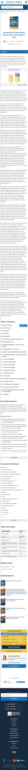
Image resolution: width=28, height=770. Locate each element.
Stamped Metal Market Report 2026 (13, 580)
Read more (14, 457)
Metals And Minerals (7, 569)
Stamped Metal (5, 566)
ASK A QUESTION (14, 666)
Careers (14, 723)
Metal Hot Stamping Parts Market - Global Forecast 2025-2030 (15, 600)
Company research (14, 733)
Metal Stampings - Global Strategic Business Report (15, 609)
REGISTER (14, 699)
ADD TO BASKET (14, 647)
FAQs (14, 745)
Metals (13, 566)
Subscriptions (14, 737)
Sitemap (6, 764)
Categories (14, 731)
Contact (14, 743)
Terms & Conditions (19, 764)
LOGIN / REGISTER (14, 747)
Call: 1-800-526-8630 (14, 662)
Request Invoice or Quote (14, 651)
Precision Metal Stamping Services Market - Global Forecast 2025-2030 (15, 618)
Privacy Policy (12, 764)
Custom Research (14, 735)
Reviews (14, 725)
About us (14, 720)
